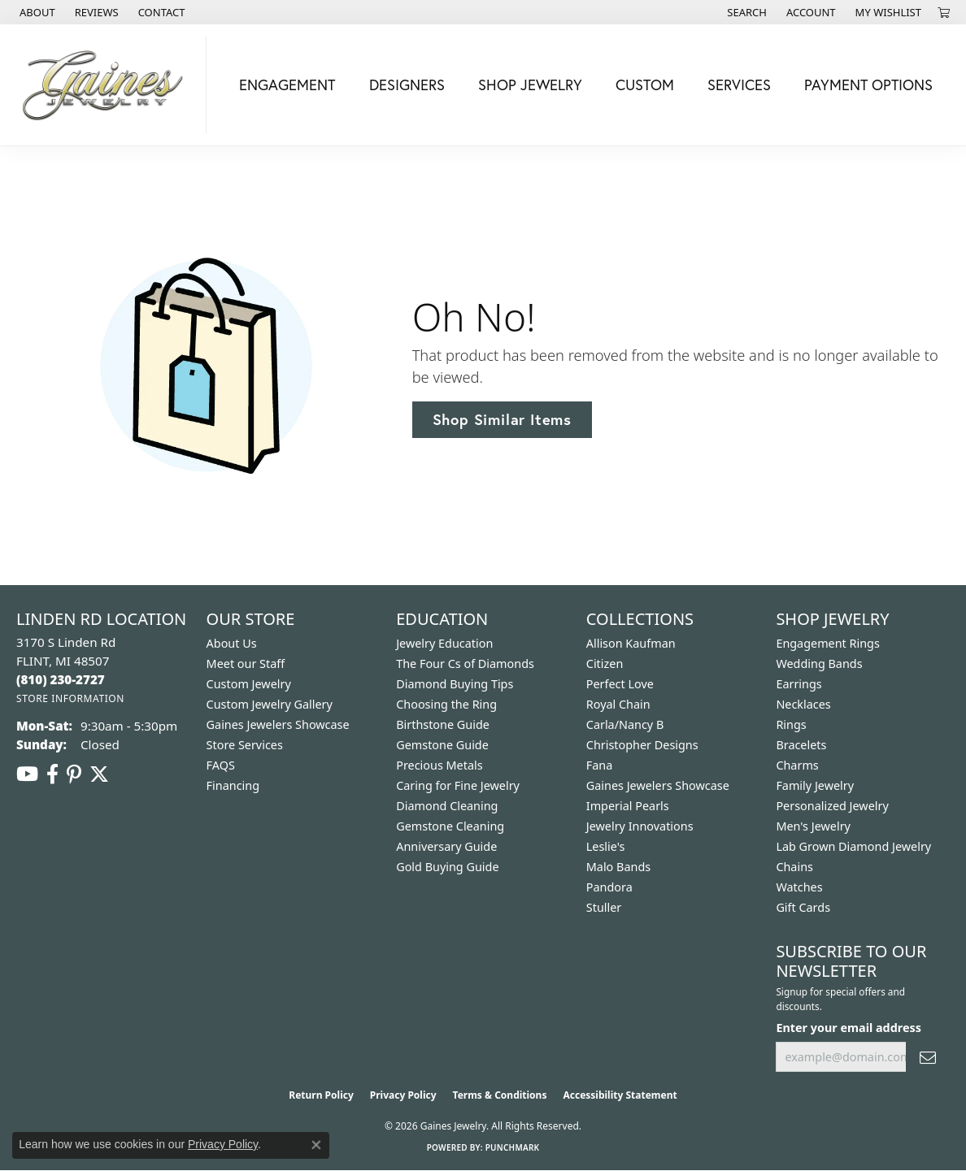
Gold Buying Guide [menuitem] (447, 866)
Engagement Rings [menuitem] (828, 643)
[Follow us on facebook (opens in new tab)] (52, 774)
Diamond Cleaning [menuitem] (447, 805)
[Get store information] (70, 698)
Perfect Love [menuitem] (620, 684)
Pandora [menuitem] (609, 887)
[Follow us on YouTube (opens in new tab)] (27, 774)
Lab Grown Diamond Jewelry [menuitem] (853, 846)
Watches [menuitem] (799, 887)
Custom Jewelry (249, 684)
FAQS (221, 765)
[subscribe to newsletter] (928, 1057)
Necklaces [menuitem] (803, 704)
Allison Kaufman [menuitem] (631, 643)
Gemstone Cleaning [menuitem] (450, 826)
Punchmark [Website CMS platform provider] (512, 1147)
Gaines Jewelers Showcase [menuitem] (657, 785)
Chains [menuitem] (794, 866)
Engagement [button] (287, 84)
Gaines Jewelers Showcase (278, 724)
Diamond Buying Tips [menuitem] (454, 684)
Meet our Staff (246, 663)
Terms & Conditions (500, 1095)
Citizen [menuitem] (605, 663)
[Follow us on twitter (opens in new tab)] (99, 774)
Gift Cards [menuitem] (803, 907)
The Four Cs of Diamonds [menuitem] (465, 663)
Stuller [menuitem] (603, 907)
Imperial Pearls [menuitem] (627, 805)
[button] (745, 12)
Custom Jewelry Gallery (270, 704)
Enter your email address (848, 1027)
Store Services (245, 744)
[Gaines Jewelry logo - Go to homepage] (107, 85)
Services (739, 84)
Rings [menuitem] (791, 724)
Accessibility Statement (620, 1095)
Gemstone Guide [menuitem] (442, 744)
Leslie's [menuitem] (605, 846)
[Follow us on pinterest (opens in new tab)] (74, 774)
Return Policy (321, 1095)
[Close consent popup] (316, 1145)
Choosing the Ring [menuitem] (446, 704)
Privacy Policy (403, 1095)
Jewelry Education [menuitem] (444, 643)
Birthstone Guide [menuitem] (443, 724)
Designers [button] (407, 84)
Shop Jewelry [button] (530, 84)
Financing (233, 785)
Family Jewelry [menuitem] (815, 785)
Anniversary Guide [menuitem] (446, 846)
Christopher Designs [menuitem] (642, 744)
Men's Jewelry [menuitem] (813, 826)
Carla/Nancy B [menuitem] (625, 724)
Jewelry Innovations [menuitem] (640, 826)
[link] (35, 12)
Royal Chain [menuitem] (618, 704)
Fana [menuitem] (599, 765)
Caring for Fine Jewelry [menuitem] (458, 785)
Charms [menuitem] (797, 765)
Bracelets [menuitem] (801, 744)
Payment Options (868, 84)
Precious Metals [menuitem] (439, 765)
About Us (232, 643)
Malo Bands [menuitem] (618, 866)
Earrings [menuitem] (798, 684)
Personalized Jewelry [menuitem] (832, 805)
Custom (645, 84)
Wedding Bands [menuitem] (819, 663)
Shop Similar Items (502, 419)
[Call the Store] (60, 679)
